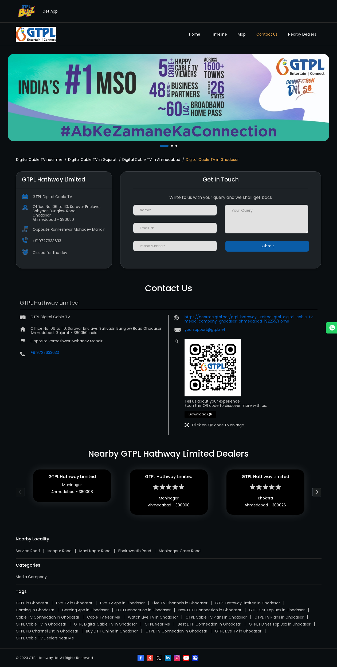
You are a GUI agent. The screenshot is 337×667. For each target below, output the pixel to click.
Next (317, 492)
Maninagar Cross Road (180, 551)
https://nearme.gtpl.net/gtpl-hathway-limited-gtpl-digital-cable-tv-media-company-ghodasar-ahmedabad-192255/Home (250, 319)
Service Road (28, 551)
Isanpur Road (60, 551)
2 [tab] (172, 146)
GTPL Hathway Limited (72, 476)
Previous (20, 492)
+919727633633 (47, 241)
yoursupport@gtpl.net (205, 329)
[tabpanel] (168, 97)
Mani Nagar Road (95, 551)
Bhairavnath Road (134, 551)
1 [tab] (161, 146)
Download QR (200, 414)
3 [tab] (176, 146)
